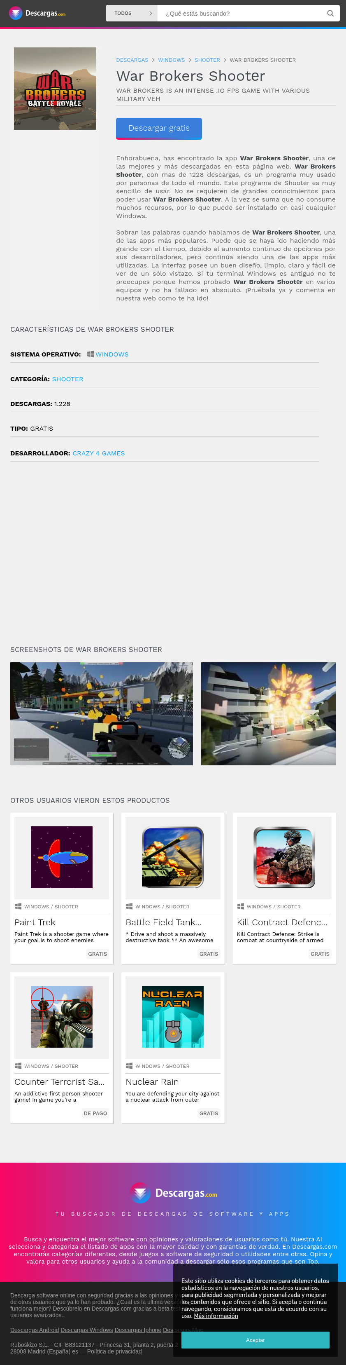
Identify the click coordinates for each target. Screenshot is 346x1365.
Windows (112, 354)
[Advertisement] (173, 556)
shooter (67, 379)
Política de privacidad (114, 1351)
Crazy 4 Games (98, 453)
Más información (216, 1316)
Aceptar (255, 1340)
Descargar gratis (159, 128)
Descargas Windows (86, 1330)
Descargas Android (34, 1330)
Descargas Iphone (138, 1330)
